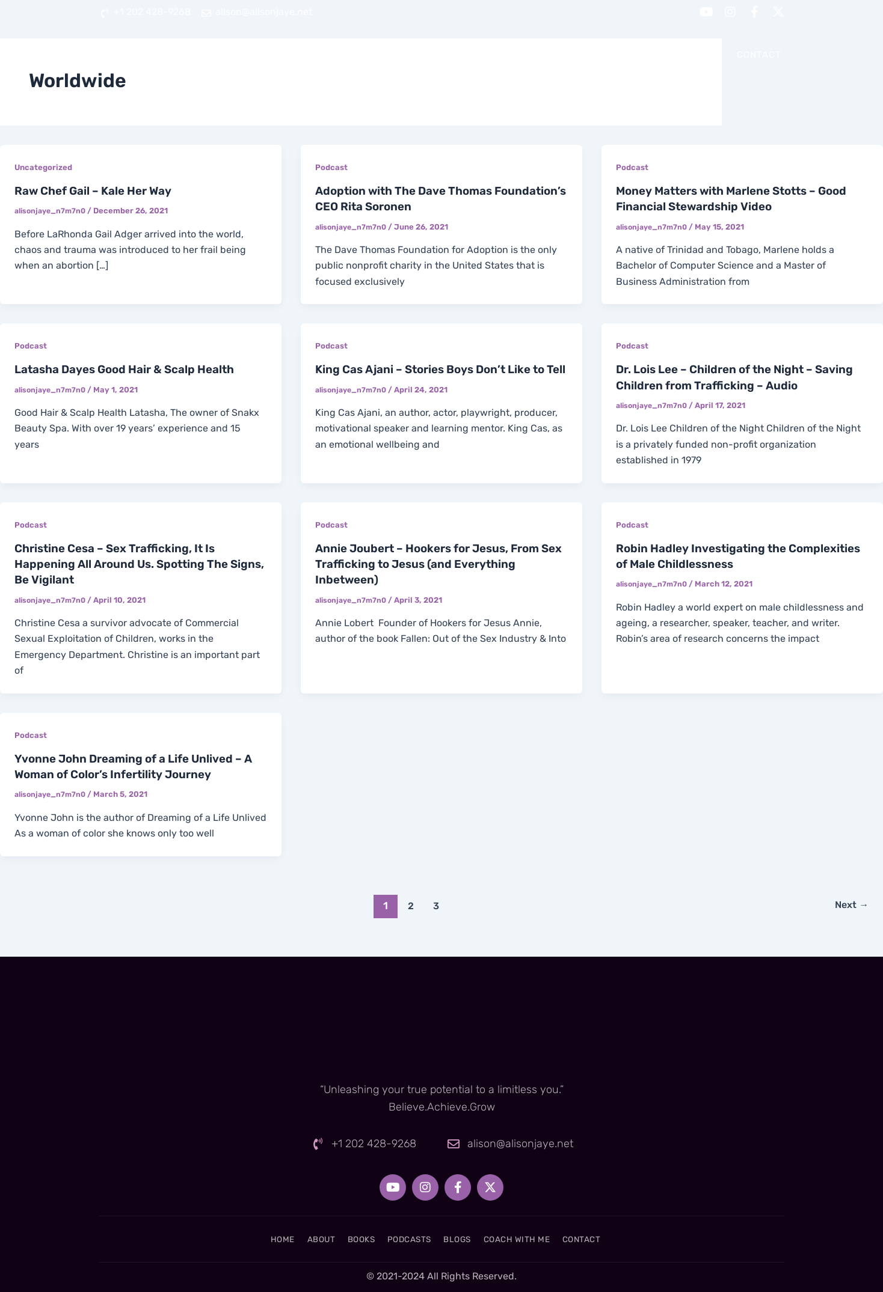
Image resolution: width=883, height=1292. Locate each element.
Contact (759, 54)
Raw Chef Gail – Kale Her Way (99, 190)
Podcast (332, 167)
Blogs (589, 54)
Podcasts (521, 54)
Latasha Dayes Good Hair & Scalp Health (132, 369)
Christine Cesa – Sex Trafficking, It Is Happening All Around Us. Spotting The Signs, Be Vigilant (128, 563)
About (393, 54)
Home (335, 54)
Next (849, 904)
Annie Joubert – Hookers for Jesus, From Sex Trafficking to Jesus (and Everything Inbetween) (435, 563)
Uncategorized (44, 167)
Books (453, 54)
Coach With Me (671, 54)
